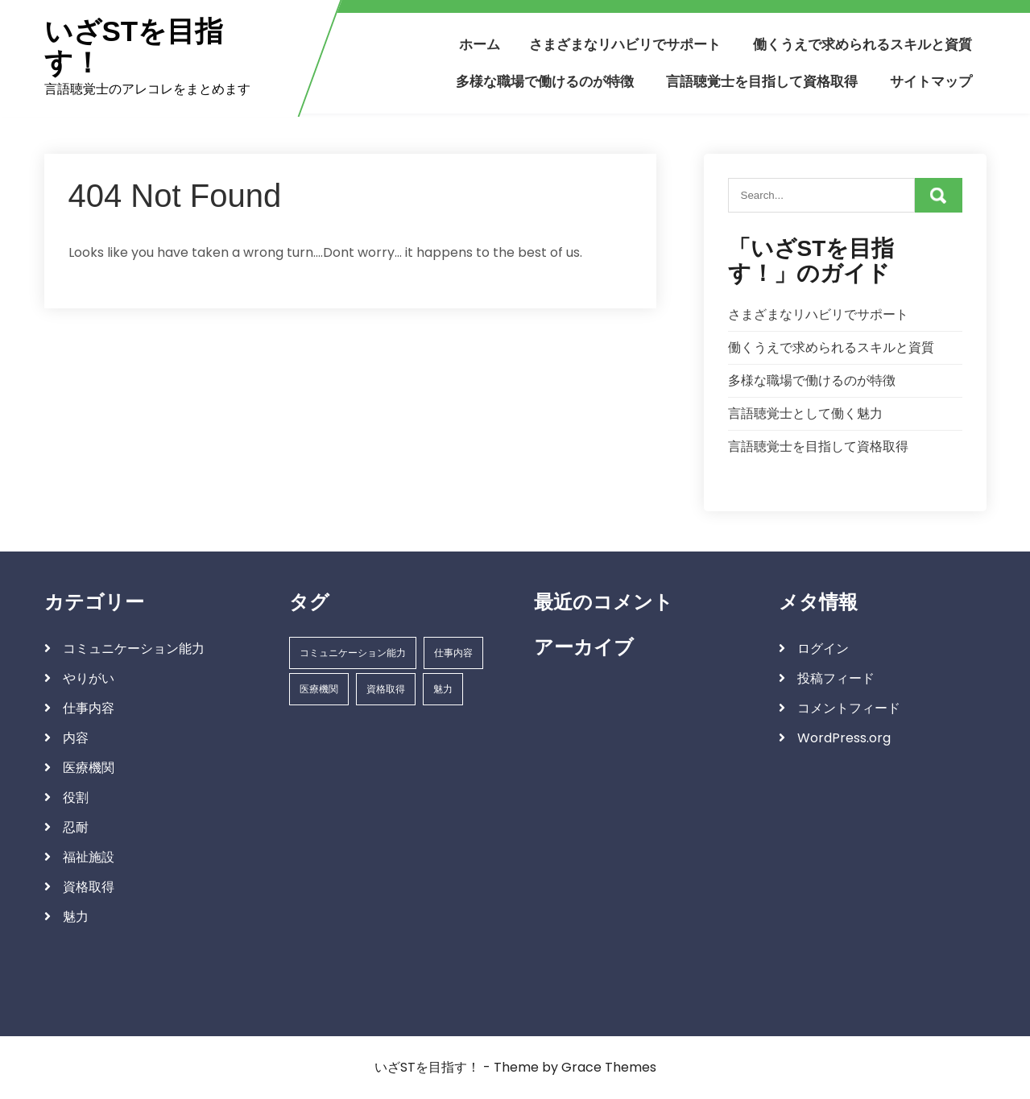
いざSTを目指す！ (134, 47)
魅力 (76, 916)
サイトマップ (931, 81)
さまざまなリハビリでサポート (625, 44)
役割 (76, 797)
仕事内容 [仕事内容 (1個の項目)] (453, 652)
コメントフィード (848, 708)
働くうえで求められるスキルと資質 (862, 44)
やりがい (88, 678)
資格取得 (88, 887)
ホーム (479, 44)
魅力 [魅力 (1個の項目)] (443, 689)
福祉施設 (88, 857)
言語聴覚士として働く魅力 (805, 413)
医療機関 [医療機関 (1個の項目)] (319, 689)
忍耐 (76, 827)
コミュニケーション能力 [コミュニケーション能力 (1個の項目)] (353, 652)
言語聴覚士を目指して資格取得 (762, 81)
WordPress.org (844, 738)
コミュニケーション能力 (134, 648)
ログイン (823, 648)
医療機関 (88, 767)
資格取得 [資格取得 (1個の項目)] (385, 689)
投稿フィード (836, 678)
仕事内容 (88, 708)
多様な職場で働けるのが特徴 (545, 81)
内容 (76, 738)
